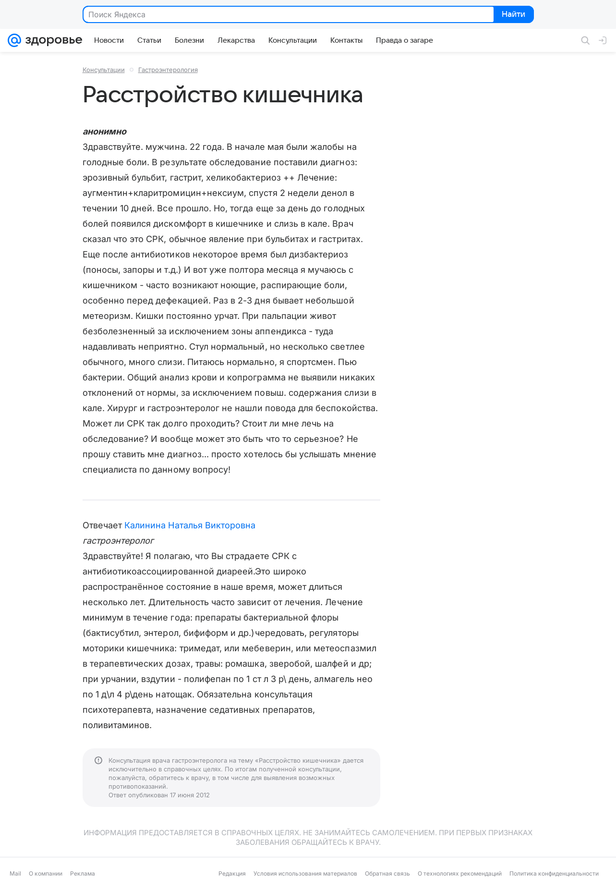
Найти (513, 15)
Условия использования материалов (305, 873)
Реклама (82, 873)
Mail (15, 873)
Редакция (232, 873)
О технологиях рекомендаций (460, 873)
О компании (45, 873)
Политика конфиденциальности (554, 873)
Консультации (104, 69)
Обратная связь (387, 873)
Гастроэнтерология (168, 69)
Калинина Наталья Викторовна (189, 525)
